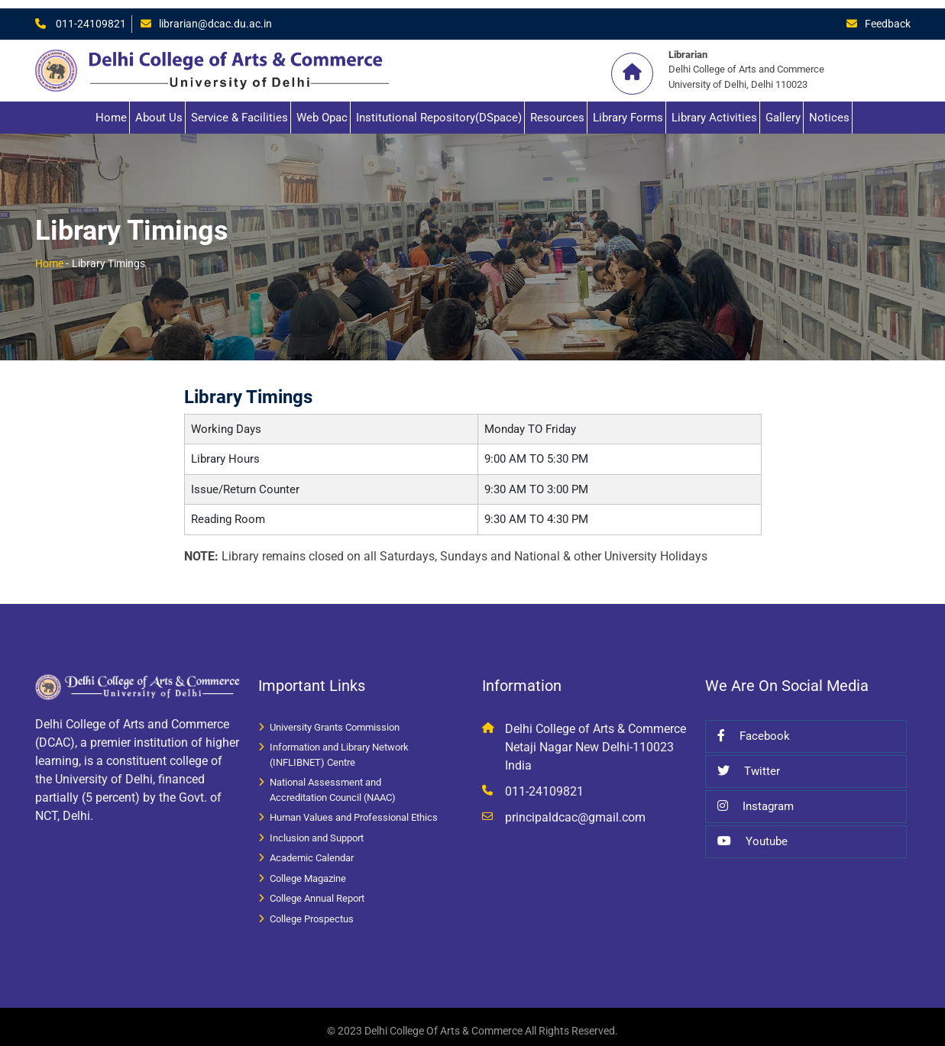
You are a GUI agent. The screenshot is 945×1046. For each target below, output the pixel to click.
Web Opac (322, 109)
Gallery (783, 109)
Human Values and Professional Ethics (354, 809)
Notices (829, 109)
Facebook (753, 727)
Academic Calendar (312, 849)
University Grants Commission (335, 719)
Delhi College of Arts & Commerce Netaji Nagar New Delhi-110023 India (595, 738)
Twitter (748, 763)
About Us (159, 109)
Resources (557, 109)
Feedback (886, 15)
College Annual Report (317, 890)
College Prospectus (312, 910)
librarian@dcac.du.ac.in (219, 15)
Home (111, 109)
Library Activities (714, 109)
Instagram (755, 798)
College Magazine (308, 870)
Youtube (752, 833)
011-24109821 (90, 15)
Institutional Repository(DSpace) (439, 109)
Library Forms (628, 109)
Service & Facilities (239, 109)
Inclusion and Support (317, 829)
